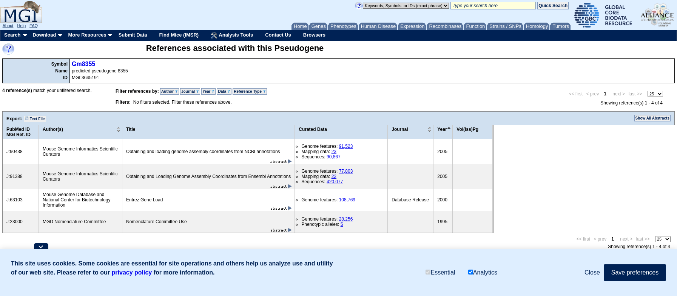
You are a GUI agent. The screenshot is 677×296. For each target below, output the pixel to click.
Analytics (482, 272)
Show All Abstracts (652, 118)
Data (224, 91)
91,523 (346, 146)
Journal (190, 91)
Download (44, 35)
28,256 (346, 219)
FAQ (33, 25)
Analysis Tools (232, 35)
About (8, 25)
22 (334, 176)
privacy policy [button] (132, 272)
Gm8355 (83, 64)
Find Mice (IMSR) (179, 35)
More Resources (87, 35)
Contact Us (278, 35)
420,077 (335, 181)
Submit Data (133, 35)
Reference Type (250, 91)
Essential (440, 272)
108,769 (347, 199)
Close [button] (592, 272)
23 (334, 151)
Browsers (314, 35)
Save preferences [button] (634, 272)
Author (169, 91)
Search (12, 35)
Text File (35, 119)
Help (21, 25)
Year (208, 91)
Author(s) (53, 129)
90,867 (334, 157)
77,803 (346, 171)
